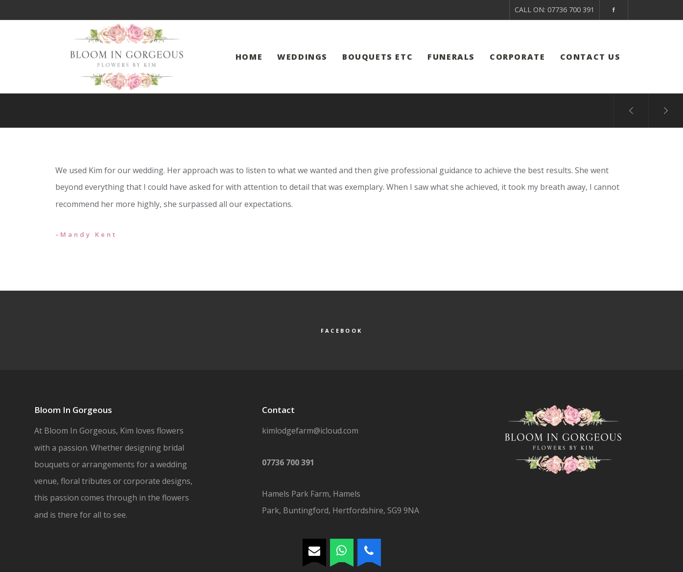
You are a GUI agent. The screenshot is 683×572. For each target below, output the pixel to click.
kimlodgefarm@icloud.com (310, 430)
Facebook (341, 330)
